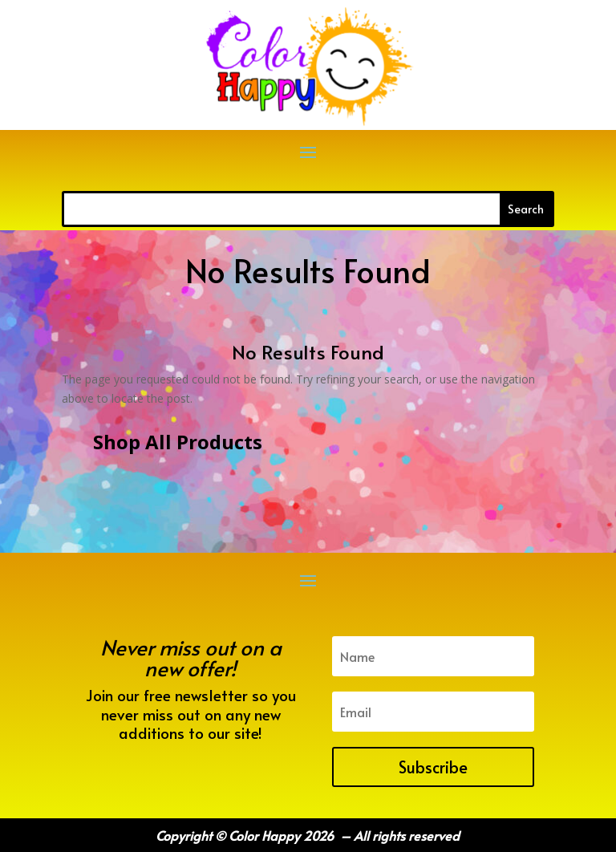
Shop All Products (177, 441)
